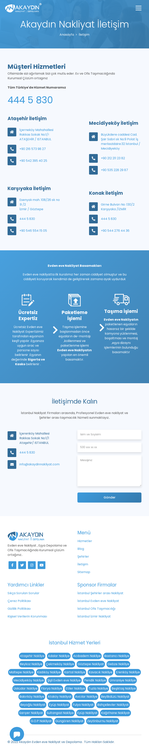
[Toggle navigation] (138, 8)
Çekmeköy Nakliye (60, 664)
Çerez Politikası (19, 601)
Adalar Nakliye (59, 656)
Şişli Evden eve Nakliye (64, 680)
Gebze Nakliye (118, 664)
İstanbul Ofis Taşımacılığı (96, 608)
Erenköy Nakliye (128, 672)
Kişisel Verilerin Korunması (27, 616)
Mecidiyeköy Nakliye (28, 680)
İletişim (82, 564)
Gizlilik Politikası (19, 608)
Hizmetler (84, 541)
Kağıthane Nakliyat (115, 713)
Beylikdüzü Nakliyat (115, 696)
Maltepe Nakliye (21, 672)
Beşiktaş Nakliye (124, 688)
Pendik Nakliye (95, 680)
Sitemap (83, 572)
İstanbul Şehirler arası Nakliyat (100, 593)
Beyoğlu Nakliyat (32, 705)
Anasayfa (67, 34)
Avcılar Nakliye (86, 696)
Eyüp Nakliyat (59, 705)
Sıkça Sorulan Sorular (23, 593)
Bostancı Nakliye (116, 656)
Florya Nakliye (51, 688)
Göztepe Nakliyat (91, 664)
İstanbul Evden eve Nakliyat (98, 601)
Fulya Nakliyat (83, 705)
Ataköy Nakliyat (60, 696)
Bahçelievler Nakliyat (113, 705)
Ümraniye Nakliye (122, 680)
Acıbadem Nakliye (87, 656)
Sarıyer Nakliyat (31, 713)
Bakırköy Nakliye (31, 696)
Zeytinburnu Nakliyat (102, 721)
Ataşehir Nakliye (32, 656)
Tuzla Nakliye (98, 688)
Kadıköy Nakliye (49, 672)
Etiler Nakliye (75, 688)
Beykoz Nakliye (31, 664)
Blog (80, 549)
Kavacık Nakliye (100, 672)
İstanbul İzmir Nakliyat (94, 616)
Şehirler (83, 556)
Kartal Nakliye (74, 672)
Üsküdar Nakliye (25, 688)
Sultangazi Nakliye (60, 713)
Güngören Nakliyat (69, 721)
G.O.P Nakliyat (41, 721)
